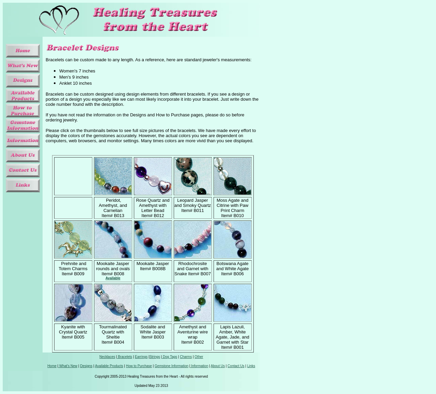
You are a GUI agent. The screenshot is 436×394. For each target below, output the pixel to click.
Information (199, 366)
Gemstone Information (171, 366)
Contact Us (236, 366)
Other (198, 357)
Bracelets (124, 357)
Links (251, 366)
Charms (186, 357)
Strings (155, 357)
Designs (86, 366)
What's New (67, 366)
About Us (218, 366)
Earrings (141, 357)
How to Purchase (139, 366)
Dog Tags (169, 357)
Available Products (109, 366)
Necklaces (107, 357)
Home (52, 366)
